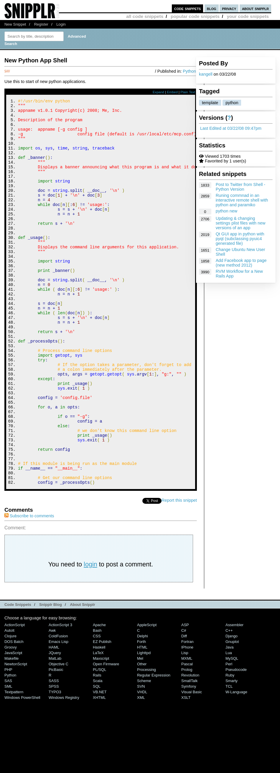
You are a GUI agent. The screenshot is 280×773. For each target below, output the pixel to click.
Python (189, 71)
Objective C (58, 736)
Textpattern (13, 764)
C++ (229, 703)
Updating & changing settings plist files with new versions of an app (241, 223)
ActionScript (14, 697)
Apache (99, 697)
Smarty (231, 753)
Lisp (184, 725)
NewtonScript (15, 736)
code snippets (187, 8)
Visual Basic (191, 764)
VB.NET (100, 764)
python (231, 102)
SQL (97, 759)
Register (41, 24)
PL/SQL (99, 742)
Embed (172, 92)
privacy (229, 8)
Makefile (11, 731)
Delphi (142, 708)
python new (227, 211)
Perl (228, 736)
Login (61, 24)
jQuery (55, 725)
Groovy (10, 719)
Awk (52, 703)
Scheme (144, 753)
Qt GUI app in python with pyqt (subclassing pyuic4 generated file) (240, 239)
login (90, 636)
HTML (142, 719)
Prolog (186, 742)
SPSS (54, 759)
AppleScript (147, 697)
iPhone (187, 719)
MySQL (231, 731)
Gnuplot (232, 714)
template (210, 102)
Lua (228, 725)
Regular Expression (153, 747)
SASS (54, 753)
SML (8, 759)
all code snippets (144, 16)
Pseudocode (236, 742)
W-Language (236, 764)
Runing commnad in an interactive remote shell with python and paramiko (242, 200)
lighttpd (144, 725)
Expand (158, 92)
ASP (185, 697)
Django (231, 708)
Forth (141, 714)
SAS (8, 753)
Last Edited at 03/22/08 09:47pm (230, 128)
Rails (97, 747)
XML (141, 770)
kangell (206, 74)
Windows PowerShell (22, 770)
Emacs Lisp (58, 714)
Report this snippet (179, 572)
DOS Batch (14, 714)
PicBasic (56, 742)
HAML (54, 719)
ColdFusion (58, 708)
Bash (97, 703)
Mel (140, 731)
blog (211, 8)
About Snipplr (82, 677)
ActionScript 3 (60, 697)
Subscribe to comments (29, 588)
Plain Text (187, 92)
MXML (186, 731)
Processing (146, 742)
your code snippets (248, 16)
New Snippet (15, 24)
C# (183, 703)
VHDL (142, 764)
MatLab (55, 731)
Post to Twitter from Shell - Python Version (240, 187)
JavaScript (13, 725)
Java (229, 719)
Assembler (234, 697)
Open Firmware (106, 736)
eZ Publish (102, 714)
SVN (141, 759)
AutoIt (9, 703)
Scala (97, 753)
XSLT (185, 770)
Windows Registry (64, 770)
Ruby (229, 747)
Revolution (190, 747)
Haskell (99, 719)
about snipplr (255, 8)
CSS (97, 708)
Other (141, 736)
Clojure (10, 708)
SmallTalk (189, 753)
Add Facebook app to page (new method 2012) (241, 262)
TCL (229, 759)
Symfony (188, 759)
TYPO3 (55, 764)
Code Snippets (17, 677)
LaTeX (98, 725)
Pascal (187, 736)
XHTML (99, 770)
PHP (8, 742)
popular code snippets (195, 16)
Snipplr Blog (50, 677)
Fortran (187, 714)
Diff (184, 708)
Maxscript (101, 731)
